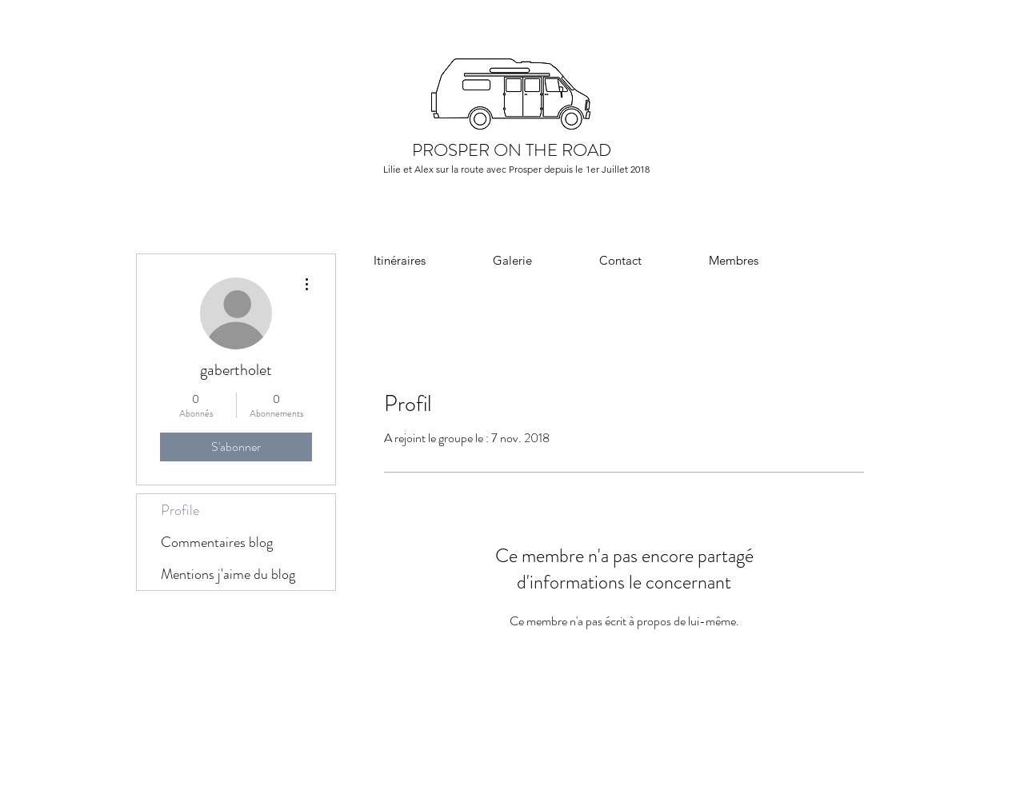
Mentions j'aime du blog (228, 574)
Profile (180, 510)
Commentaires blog (217, 542)
